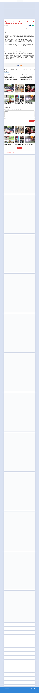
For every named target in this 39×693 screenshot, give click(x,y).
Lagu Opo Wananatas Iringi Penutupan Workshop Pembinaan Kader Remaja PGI (11, 69)
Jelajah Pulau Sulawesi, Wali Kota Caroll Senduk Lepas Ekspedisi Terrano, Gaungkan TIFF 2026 (26, 80)
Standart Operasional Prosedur (14, 691)
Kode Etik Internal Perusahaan (7, 691)
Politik (5, 25)
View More (19, 147)
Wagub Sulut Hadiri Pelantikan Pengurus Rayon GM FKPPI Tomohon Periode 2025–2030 (10, 80)
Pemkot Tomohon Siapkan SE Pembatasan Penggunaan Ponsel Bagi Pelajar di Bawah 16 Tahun (11, 77)
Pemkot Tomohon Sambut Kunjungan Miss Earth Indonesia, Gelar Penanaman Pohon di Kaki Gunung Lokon (27, 77)
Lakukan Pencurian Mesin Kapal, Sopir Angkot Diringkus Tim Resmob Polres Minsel (27, 69)
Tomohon (7, 25)
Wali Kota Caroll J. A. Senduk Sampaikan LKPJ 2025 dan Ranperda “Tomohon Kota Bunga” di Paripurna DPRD (27, 74)
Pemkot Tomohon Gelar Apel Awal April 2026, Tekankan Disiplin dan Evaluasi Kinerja (11, 74)
